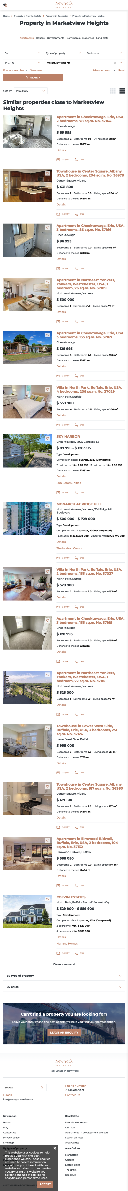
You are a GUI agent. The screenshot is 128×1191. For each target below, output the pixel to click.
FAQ (5, 1127)
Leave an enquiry (64, 1032)
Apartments (27, 37)
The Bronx (71, 1169)
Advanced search (102, 70)
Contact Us (9, 1132)
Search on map (74, 1137)
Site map (8, 1142)
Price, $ (9, 63)
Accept (45, 1184)
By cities (12, 987)
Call (82, 160)
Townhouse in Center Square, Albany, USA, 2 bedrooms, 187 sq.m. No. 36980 (89, 786)
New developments (76, 1122)
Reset (121, 70)
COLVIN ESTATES (71, 897)
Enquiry (65, 160)
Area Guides (72, 1142)
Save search (37, 70)
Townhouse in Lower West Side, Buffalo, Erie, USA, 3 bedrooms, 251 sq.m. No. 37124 (86, 730)
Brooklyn (70, 1174)
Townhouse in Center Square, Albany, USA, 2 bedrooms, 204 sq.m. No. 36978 (90, 173)
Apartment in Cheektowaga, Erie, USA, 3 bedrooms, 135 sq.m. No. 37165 (90, 621)
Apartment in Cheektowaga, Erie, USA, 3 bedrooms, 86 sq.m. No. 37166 (90, 228)
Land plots (102, 37)
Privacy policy (11, 1137)
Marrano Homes (67, 943)
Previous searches (13, 70)
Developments (55, 37)
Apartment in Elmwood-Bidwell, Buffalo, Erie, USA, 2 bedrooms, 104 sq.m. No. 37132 (87, 843)
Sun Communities (68, 483)
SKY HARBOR (68, 437)
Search (35, 77)
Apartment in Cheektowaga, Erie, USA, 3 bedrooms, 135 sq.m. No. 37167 (90, 335)
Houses (40, 37)
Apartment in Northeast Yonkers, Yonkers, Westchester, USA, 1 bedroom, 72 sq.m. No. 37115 (85, 677)
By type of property (20, 975)
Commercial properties (80, 37)
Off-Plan (70, 1127)
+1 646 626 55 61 (74, 1090)
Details (61, 150)
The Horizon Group (69, 548)
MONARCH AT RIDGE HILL (79, 504)
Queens (69, 1159)
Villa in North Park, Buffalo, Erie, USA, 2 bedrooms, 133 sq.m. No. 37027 (89, 572)
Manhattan (71, 1154)
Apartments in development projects (86, 1132)
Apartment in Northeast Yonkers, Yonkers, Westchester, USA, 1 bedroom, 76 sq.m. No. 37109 (85, 284)
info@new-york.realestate (18, 1099)
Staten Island (72, 1164)
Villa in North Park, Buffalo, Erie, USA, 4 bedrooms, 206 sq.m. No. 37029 (89, 390)
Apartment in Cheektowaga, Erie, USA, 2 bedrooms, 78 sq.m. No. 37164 (90, 119)
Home (6, 1122)
